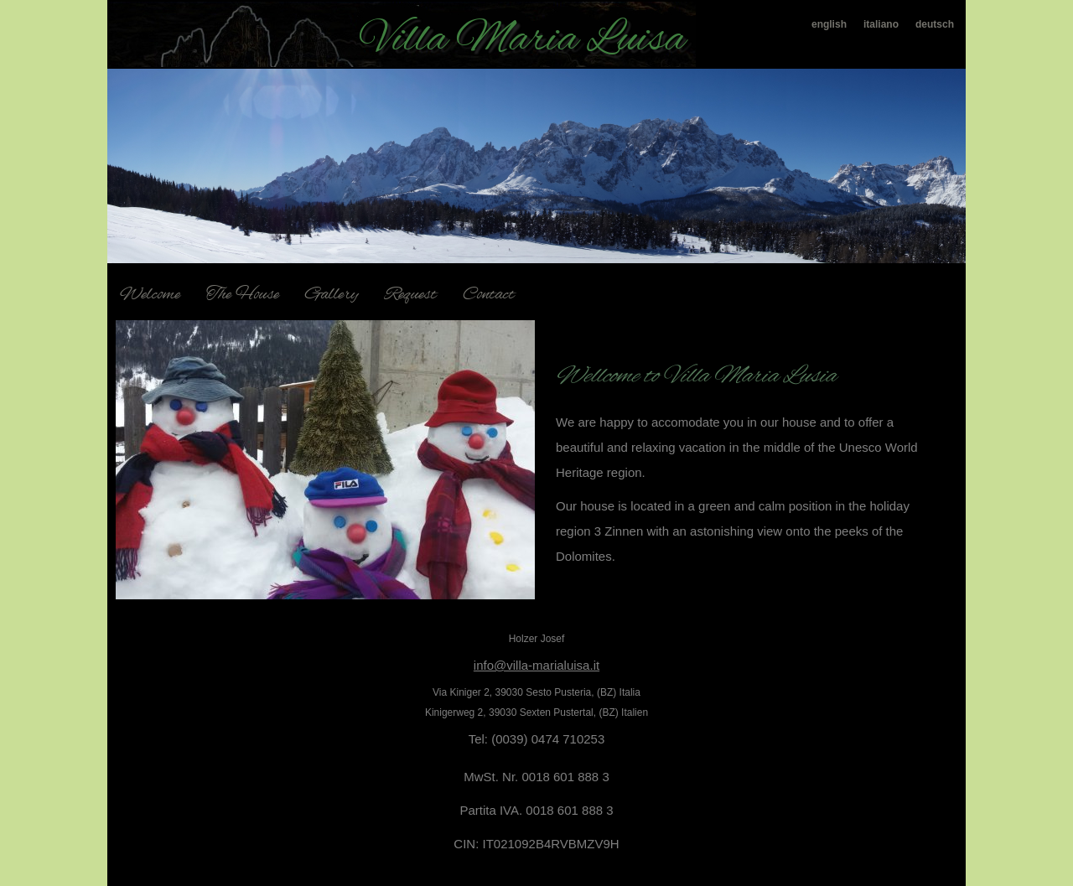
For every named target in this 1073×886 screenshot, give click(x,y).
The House (242, 294)
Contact (489, 294)
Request (411, 294)
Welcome (150, 294)
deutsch (934, 24)
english (829, 24)
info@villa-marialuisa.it (536, 665)
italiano (881, 24)
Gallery (332, 294)
